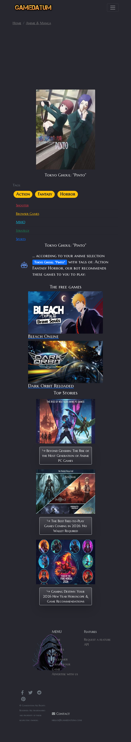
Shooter (22, 205)
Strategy (22, 230)
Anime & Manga (38, 23)
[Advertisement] (65, 59)
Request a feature (97, 639)
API (86, 644)
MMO (20, 222)
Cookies (58, 649)
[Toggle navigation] (112, 7)
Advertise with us (65, 674)
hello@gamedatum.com (67, 720)
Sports (21, 239)
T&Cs (56, 654)
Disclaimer (60, 659)
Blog (55, 644)
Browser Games (27, 214)
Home (17, 23)
